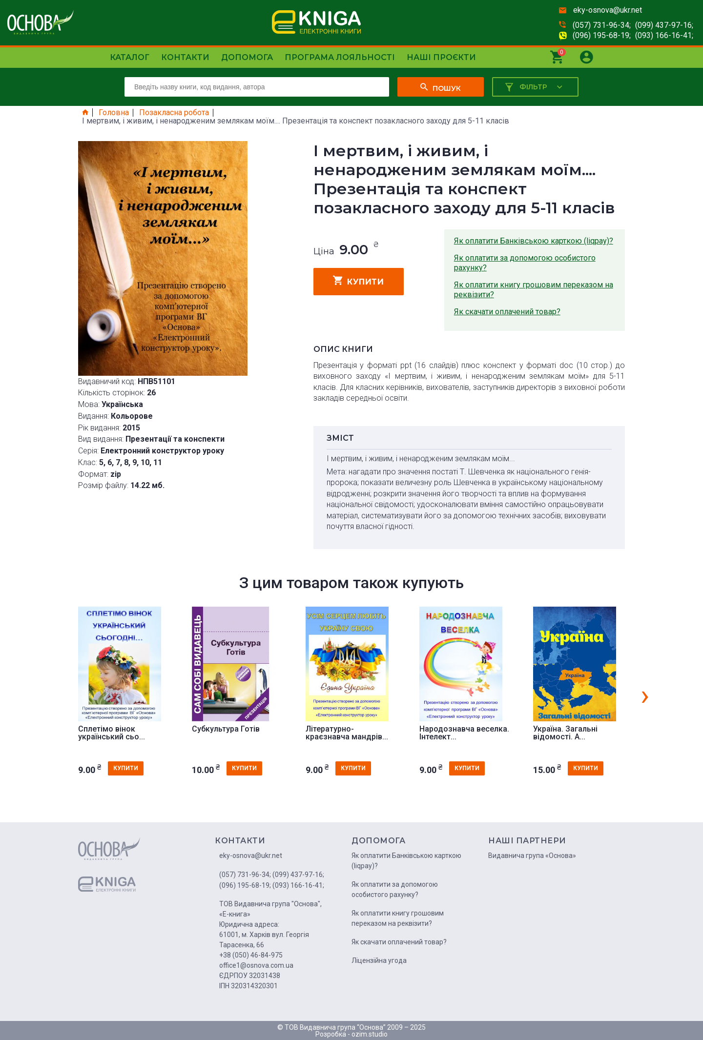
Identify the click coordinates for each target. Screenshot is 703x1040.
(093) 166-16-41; (664, 35)
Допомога (247, 57)
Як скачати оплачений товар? (507, 311)
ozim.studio (370, 1034)
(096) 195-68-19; (602, 35)
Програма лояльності (340, 57)
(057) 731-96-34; (602, 25)
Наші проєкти (441, 57)
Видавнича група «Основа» (532, 855)
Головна (114, 113)
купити (358, 280)
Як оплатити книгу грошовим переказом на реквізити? (533, 289)
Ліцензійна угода (379, 960)
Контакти (185, 57)
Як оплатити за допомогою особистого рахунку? (525, 262)
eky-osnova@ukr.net (607, 10)
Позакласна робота (174, 113)
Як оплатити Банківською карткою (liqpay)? (533, 240)
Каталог (129, 57)
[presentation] (645, 695)
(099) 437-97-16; (664, 25)
